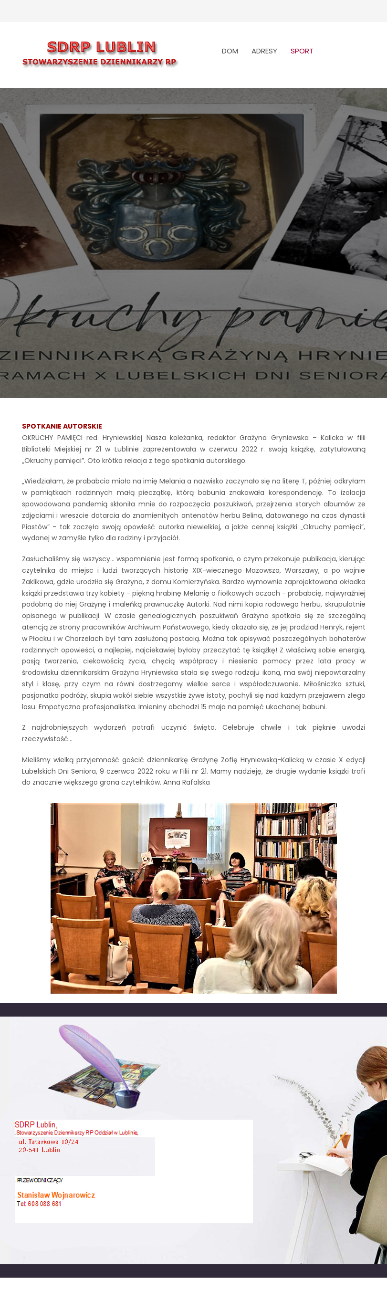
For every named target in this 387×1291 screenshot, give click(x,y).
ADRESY (264, 51)
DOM (230, 51)
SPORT (302, 51)
